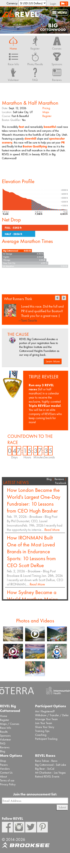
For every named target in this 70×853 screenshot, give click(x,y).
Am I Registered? (45, 711)
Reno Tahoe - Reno (46, 761)
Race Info (5, 728)
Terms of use (7, 780)
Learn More (53, 361)
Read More (52, 529)
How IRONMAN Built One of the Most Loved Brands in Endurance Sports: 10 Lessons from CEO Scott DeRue (31, 551)
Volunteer (5, 739)
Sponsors (5, 736)
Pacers (4, 765)
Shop (3, 761)
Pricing (46, 108)
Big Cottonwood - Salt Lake (50, 765)
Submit (62, 807)
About (3, 776)
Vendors (5, 769)
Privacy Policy (7, 784)
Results (4, 732)
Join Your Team (43, 723)
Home (3, 716)
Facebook (60, 483)
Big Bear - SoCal (44, 769)
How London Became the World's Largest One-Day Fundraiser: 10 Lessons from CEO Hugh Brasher (33, 500)
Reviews (59, 479)
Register (47, 116)
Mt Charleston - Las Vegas (50, 773)
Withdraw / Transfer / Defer (52, 715)
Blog (49, 479)
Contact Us (6, 773)
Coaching (40, 735)
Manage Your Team (46, 719)
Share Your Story (44, 727)
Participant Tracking (46, 739)
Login (53, 4)
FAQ (2, 743)
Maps (45, 112)
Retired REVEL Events (47, 776)
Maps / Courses (9, 724)
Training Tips (42, 731)
